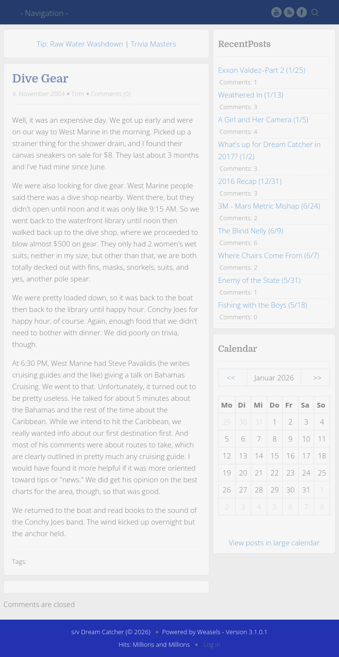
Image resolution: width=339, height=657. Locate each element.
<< (231, 377)
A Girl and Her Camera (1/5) (263, 119)
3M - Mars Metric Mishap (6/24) (269, 206)
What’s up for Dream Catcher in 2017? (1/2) (269, 150)
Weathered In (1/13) (250, 94)
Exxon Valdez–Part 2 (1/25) (261, 70)
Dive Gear (40, 78)
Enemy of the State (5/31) (259, 280)
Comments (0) (111, 93)
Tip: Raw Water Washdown (79, 44)
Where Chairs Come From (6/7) (268, 255)
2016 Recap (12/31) (250, 181)
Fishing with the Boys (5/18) (262, 305)
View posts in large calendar (274, 542)
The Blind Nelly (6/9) (250, 230)
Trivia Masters (153, 44)
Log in (211, 644)
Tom (77, 93)
